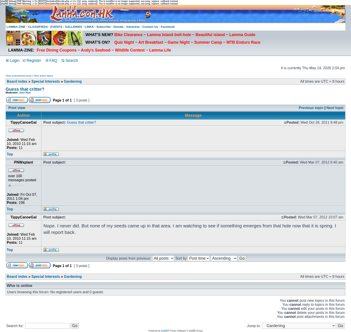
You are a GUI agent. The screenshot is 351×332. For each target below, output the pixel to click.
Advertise (133, 26)
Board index (17, 81)
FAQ (51, 60)
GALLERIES (73, 26)
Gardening (73, 81)
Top (10, 154)
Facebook (168, 26)
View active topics (43, 75)
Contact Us (150, 26)
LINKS (89, 26)
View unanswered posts (19, 75)
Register (32, 60)
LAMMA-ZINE (15, 26)
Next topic (335, 108)
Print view (16, 108)
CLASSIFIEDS (38, 26)
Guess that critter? (25, 89)
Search (70, 60)
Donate (118, 26)
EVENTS (56, 26)
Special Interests (45, 81)
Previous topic (311, 108)
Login (12, 60)
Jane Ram (25, 92)
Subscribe (103, 26)
